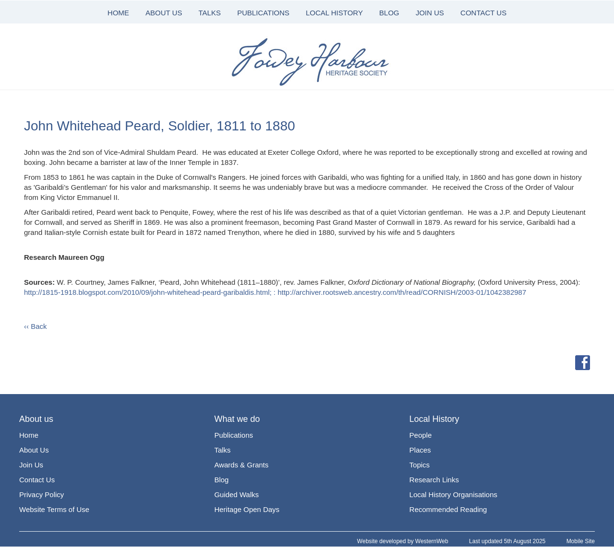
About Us (34, 450)
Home (28, 435)
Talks (222, 450)
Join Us (31, 465)
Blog (221, 480)
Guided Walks (236, 494)
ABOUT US (163, 13)
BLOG (389, 13)
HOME (118, 13)
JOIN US (429, 13)
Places (420, 450)
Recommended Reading (448, 509)
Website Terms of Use (54, 509)
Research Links (434, 480)
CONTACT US (483, 13)
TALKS (210, 13)
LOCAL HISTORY (334, 13)
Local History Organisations (453, 494)
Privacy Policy (41, 494)
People (420, 435)
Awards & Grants (241, 465)
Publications (233, 435)
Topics (419, 465)
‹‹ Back (35, 326)
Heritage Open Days (247, 509)
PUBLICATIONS (263, 13)
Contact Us (37, 480)
